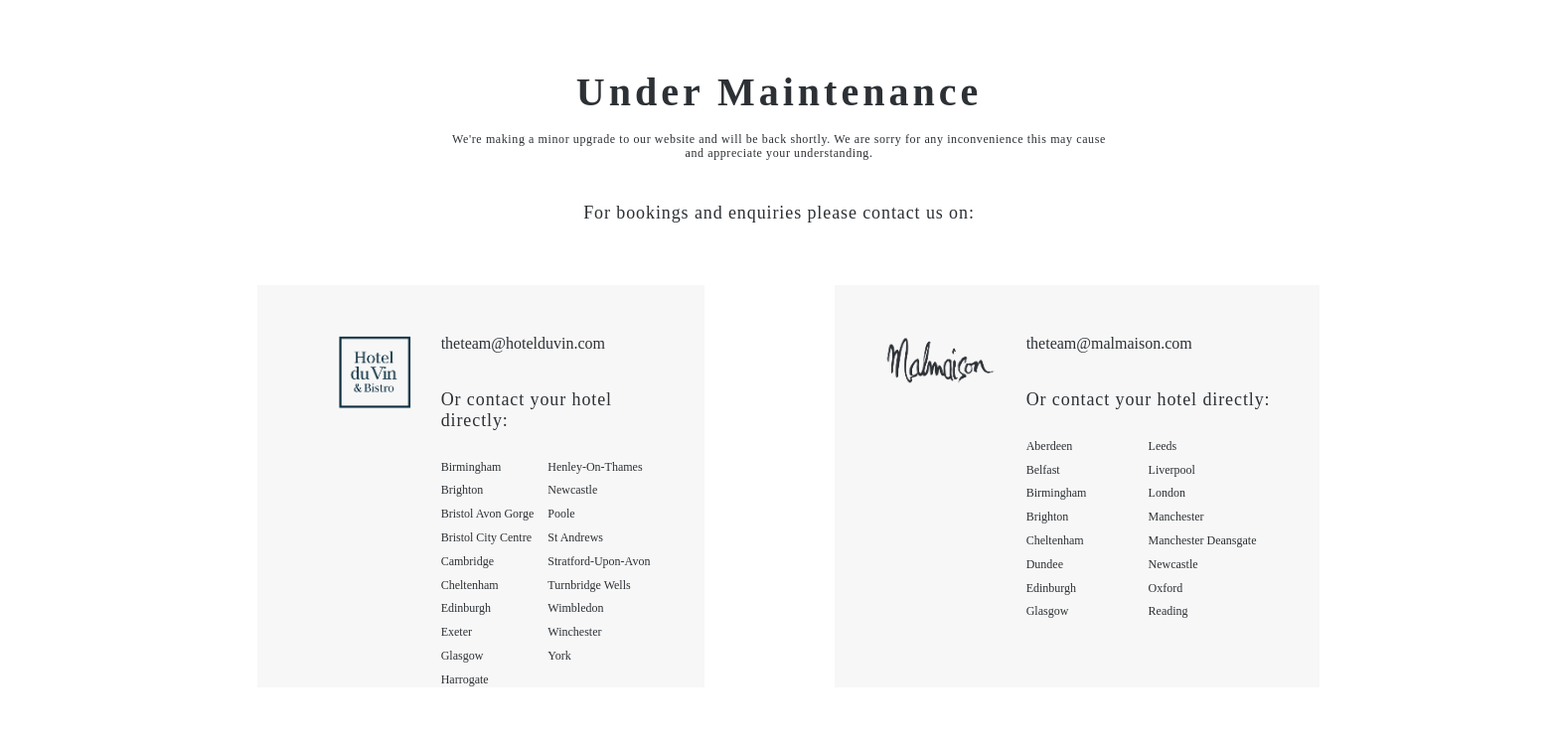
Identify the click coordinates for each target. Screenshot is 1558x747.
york (558, 656)
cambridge (467, 561)
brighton (462, 490)
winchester (574, 632)
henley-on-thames (594, 467)
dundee (1044, 564)
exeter (456, 632)
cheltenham (470, 585)
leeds (1163, 446)
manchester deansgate (1203, 540)
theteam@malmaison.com (1109, 343)
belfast (1043, 470)
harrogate (465, 679)
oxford (1166, 588)
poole (560, 514)
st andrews (575, 537)
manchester (1176, 516)
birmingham (471, 467)
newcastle (572, 490)
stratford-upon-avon (598, 561)
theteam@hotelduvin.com (523, 343)
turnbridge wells (588, 585)
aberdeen (1049, 446)
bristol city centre (486, 537)
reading (1168, 611)
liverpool (1172, 470)
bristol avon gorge (488, 514)
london (1167, 493)
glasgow (462, 656)
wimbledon (575, 608)
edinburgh (466, 608)
